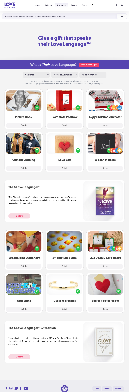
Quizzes (48, 5)
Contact (118, 389)
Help (97, 389)
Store (84, 5)
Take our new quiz (89, 64)
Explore (19, 216)
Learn (37, 5)
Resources (61, 5)
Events (74, 5)
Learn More (61, 16)
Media (106, 389)
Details (24, 125)
